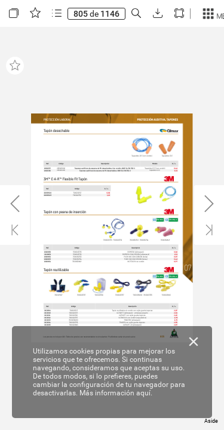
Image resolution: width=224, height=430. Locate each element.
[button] (13, 13)
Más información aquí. (115, 393)
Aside (211, 421)
